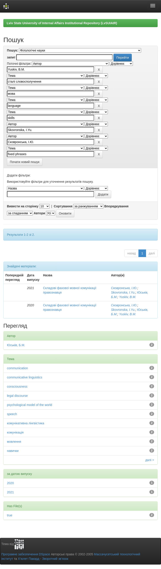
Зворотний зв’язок (55, 558)
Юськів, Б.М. (16, 345)
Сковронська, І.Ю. (124, 288)
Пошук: (12, 50)
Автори (39, 213)
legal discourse (17, 395)
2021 (10, 492)
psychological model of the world (29, 405)
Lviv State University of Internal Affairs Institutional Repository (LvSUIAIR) (62, 23)
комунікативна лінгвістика (25, 423)
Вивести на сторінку (22, 206)
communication (17, 368)
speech (12, 414)
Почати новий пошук (25, 162)
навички (13, 451)
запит (11, 57)
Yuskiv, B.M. (127, 297)
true (9, 515)
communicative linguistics (24, 377)
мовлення (14, 441)
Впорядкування (116, 206)
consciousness (17, 386)
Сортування (63, 206)
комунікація (15, 432)
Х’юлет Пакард (28, 558)
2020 (10, 483)
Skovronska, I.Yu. (123, 292)
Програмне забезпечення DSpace (25, 554)
